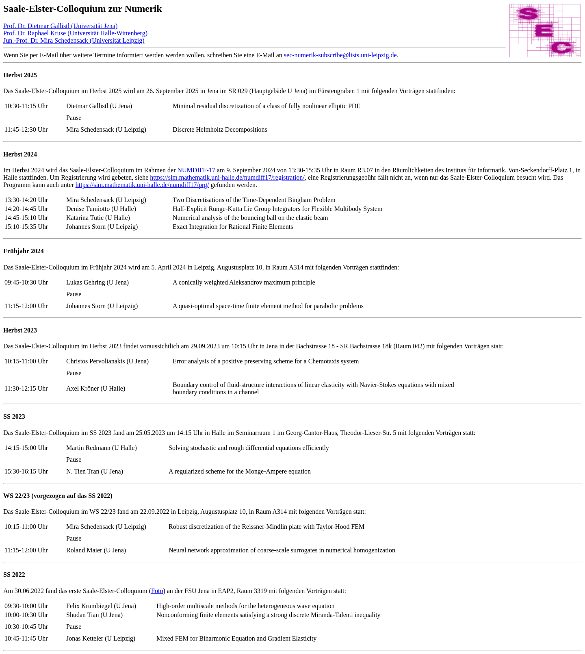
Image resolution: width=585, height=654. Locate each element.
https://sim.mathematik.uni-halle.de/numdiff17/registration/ (227, 177)
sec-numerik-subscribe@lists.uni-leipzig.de (340, 55)
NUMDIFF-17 (196, 170)
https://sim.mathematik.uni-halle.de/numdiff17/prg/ (142, 184)
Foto (157, 590)
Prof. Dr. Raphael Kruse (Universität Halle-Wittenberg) (75, 33)
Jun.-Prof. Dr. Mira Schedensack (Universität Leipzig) (73, 40)
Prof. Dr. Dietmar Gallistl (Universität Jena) (60, 25)
